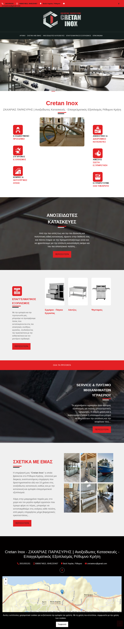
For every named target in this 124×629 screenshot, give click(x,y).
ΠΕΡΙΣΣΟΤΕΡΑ (62, 254)
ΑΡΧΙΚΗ (22, 36)
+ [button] (6, 579)
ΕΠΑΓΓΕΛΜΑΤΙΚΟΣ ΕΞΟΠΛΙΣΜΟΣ (78, 36)
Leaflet (27, 611)
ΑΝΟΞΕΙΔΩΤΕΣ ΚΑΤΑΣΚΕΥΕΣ (53, 36)
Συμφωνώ (62, 624)
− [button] (6, 583)
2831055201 (9, 3)
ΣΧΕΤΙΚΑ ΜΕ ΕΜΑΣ (34, 36)
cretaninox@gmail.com (11, 6)
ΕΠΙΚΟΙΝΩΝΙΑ (98, 36)
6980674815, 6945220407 (28, 3)
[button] (9, 65)
